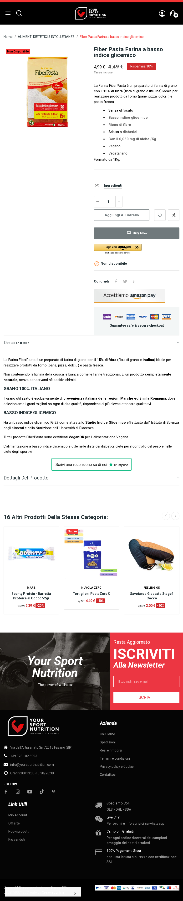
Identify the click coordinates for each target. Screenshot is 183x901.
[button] (136, 249)
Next (175, 516)
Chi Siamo (107, 734)
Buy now (136, 233)
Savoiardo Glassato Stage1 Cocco (151, 596)
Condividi (116, 281)
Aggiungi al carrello (122, 215)
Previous (166, 516)
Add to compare (173, 215)
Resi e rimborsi (111, 750)
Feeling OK (151, 587)
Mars (31, 587)
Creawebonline (53, 892)
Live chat (113, 817)
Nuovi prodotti (18, 831)
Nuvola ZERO (91, 587)
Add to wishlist (160, 215)
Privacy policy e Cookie (117, 766)
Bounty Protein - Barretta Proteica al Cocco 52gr (31, 596)
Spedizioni (108, 742)
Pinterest (134, 281)
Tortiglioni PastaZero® (91, 594)
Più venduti (16, 839)
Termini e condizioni (115, 758)
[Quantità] (108, 201)
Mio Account (17, 815)
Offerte (14, 823)
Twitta (125, 281)
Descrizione (16, 342)
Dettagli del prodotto (26, 478)
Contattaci (108, 775)
